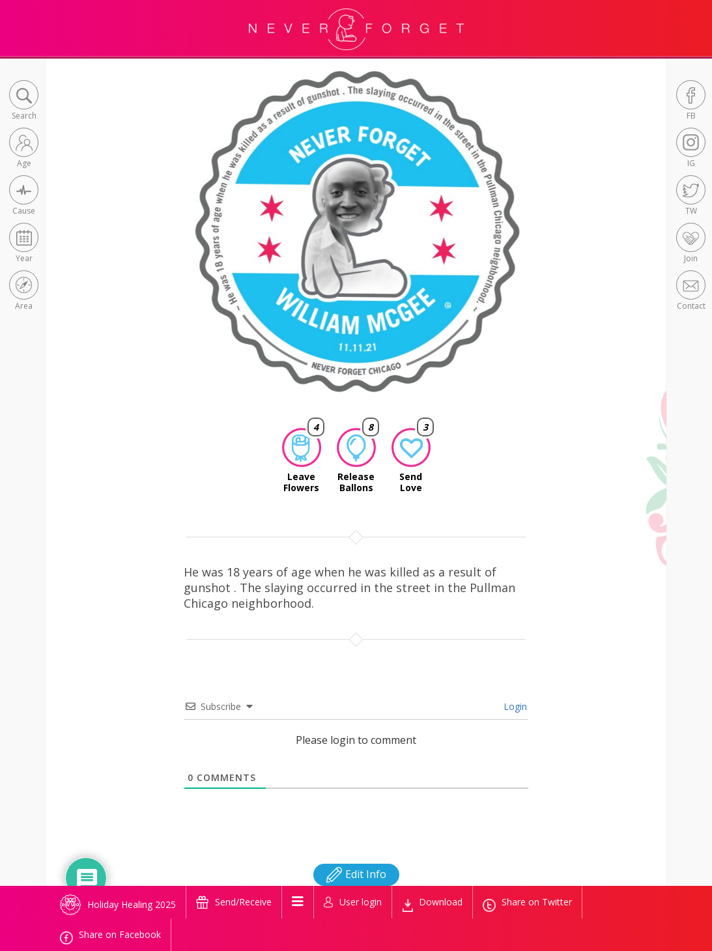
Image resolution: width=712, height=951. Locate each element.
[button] (24, 101)
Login (514, 706)
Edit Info (356, 874)
